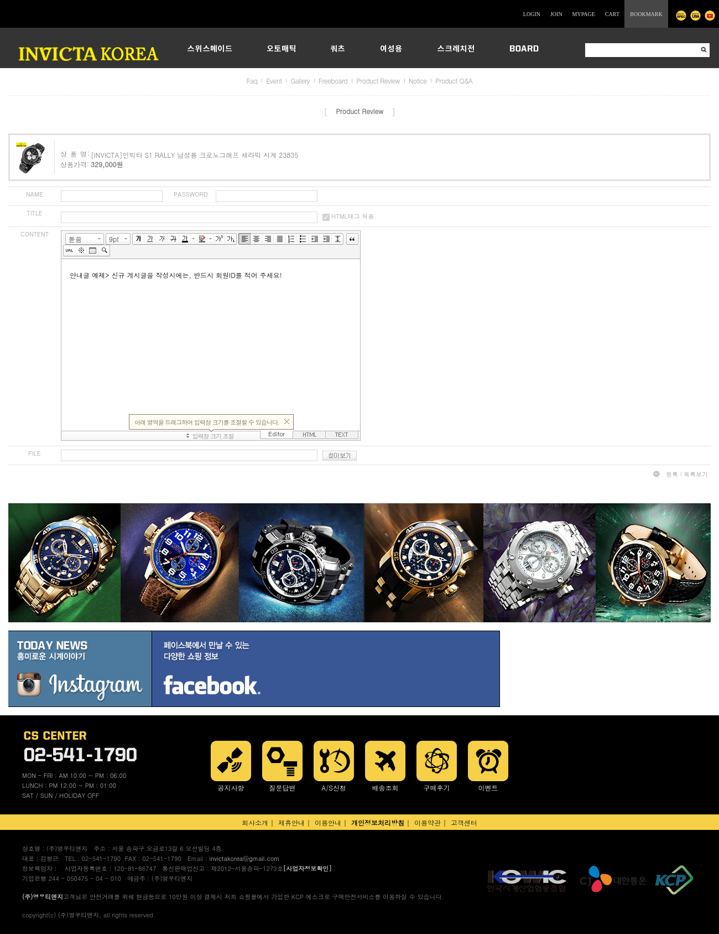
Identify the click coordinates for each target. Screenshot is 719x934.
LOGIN (531, 14)
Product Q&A (453, 80)
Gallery (299, 80)
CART (612, 14)
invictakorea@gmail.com (244, 858)
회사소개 (255, 822)
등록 (672, 474)
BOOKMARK (646, 14)
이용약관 (427, 822)
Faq (252, 80)
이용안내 (328, 822)
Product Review (378, 80)
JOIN (556, 14)
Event (274, 80)
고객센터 (464, 822)
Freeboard (333, 80)
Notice (417, 80)
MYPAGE (583, 14)
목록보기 (696, 474)
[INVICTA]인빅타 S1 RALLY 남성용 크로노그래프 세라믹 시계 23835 (194, 154)
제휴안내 (291, 822)
